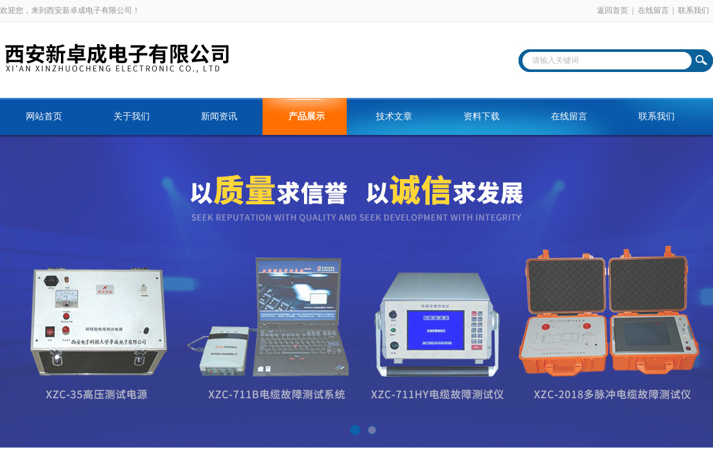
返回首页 (612, 10)
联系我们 (693, 10)
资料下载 (481, 116)
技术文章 (394, 116)
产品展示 (306, 116)
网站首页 (44, 116)
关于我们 (131, 116)
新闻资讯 (219, 116)
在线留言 (653, 10)
